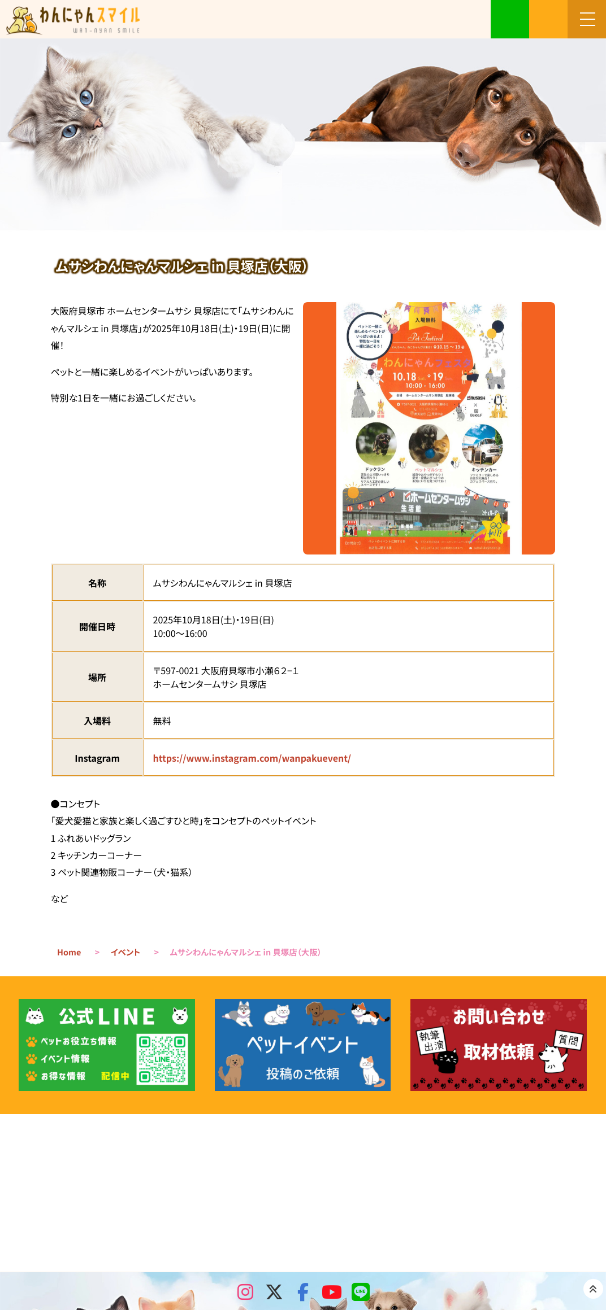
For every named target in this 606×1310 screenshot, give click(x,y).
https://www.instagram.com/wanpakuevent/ (252, 758)
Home (69, 952)
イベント (125, 952)
